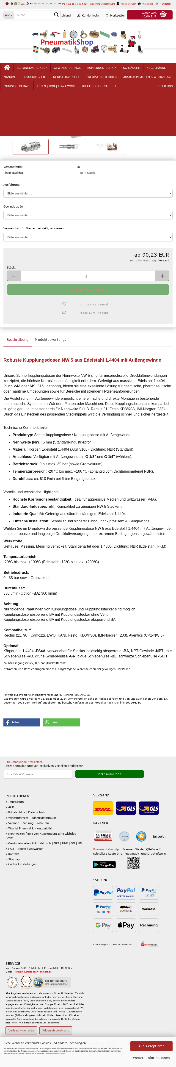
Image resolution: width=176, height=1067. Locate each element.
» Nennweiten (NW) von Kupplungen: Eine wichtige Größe (41, 853)
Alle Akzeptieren (151, 1046)
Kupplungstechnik (110, 76)
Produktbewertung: (50, 357)
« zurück (27, 99)
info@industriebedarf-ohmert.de (33, 989)
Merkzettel (115, 23)
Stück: (11, 285)
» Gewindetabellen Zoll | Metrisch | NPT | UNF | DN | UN (44, 860)
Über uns (156, 76)
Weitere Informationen (151, 1058)
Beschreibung (17, 357)
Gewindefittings (76, 76)
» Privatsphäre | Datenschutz (25, 829)
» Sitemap (12, 876)
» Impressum (15, 819)
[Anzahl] (88, 293)
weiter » (43, 99)
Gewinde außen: (14, 224)
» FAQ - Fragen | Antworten (25, 866)
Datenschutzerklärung (55, 1053)
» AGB (10, 824)
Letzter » (59, 99)
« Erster (11, 99)
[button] (60, 24)
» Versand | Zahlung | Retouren (27, 840)
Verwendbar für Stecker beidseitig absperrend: (34, 245)
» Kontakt (12, 871)
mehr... (137, 76)
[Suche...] (8, 15)
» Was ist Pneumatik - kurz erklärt (29, 845)
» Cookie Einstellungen (21, 881)
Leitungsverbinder (41, 76)
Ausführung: (12, 202)
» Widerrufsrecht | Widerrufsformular (31, 835)
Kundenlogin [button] (88, 23)
